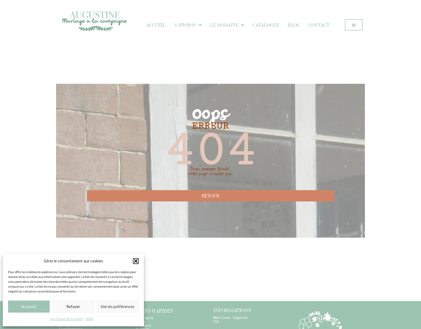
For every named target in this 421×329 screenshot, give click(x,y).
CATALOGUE (265, 25)
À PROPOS (188, 25)
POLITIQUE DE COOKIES (66, 319)
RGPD (89, 319)
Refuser (73, 306)
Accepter (29, 306)
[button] (136, 261)
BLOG (294, 25)
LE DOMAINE (227, 25)
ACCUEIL (155, 25)
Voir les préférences (118, 306)
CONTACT (319, 25)
